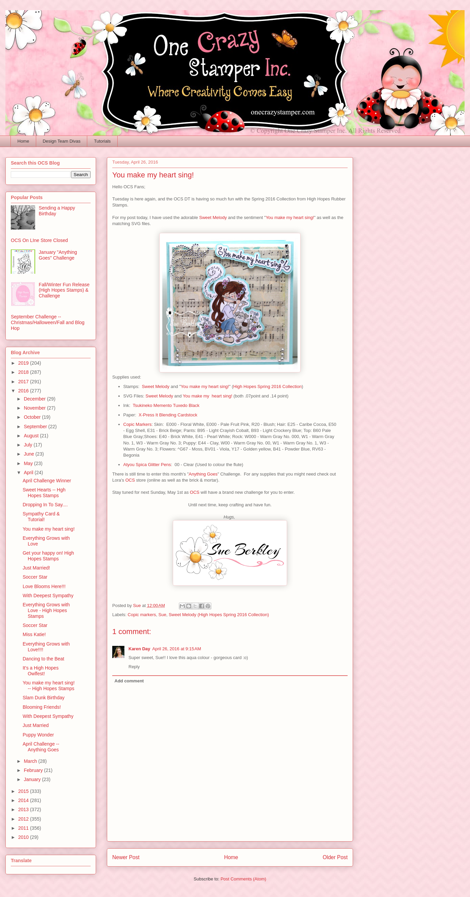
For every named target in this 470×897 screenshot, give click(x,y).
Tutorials (102, 141)
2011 (24, 828)
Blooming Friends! (42, 707)
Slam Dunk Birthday (44, 697)
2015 (24, 791)
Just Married (36, 725)
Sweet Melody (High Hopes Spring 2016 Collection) (219, 614)
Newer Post (126, 857)
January (33, 779)
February (34, 770)
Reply (134, 666)
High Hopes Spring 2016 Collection (267, 386)
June (29, 454)
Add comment (129, 680)
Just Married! (36, 568)
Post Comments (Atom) (243, 878)
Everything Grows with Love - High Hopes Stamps (46, 610)
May (29, 463)
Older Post (335, 857)
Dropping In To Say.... (45, 504)
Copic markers (142, 614)
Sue (162, 614)
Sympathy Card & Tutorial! (41, 516)
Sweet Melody (213, 217)
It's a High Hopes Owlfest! (40, 670)
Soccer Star (35, 577)
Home (23, 141)
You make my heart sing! (290, 217)
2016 (24, 390)
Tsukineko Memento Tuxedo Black (166, 405)
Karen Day (139, 648)
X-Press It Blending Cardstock (168, 414)
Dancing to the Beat (43, 658)
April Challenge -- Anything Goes (41, 746)
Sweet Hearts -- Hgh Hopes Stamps (44, 492)
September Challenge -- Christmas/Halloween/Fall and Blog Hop (48, 322)
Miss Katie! (34, 634)
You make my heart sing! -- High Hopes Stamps (49, 685)
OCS (130, 480)
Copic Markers (137, 424)
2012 (24, 819)
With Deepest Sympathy (48, 595)
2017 (24, 381)
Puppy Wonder (38, 734)
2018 (24, 372)
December (35, 399)
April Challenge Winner (47, 480)
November (35, 408)
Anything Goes (203, 474)
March (31, 761)
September (36, 426)
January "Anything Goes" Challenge (58, 255)
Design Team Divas (61, 141)
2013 (24, 809)
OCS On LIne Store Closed (39, 240)
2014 (24, 800)
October (33, 417)
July (28, 444)
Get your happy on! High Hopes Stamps (48, 555)
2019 (24, 363)
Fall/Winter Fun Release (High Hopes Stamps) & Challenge (64, 290)
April (29, 472)
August (32, 435)
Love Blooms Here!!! (44, 586)
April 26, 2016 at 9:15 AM (176, 648)
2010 (24, 837)
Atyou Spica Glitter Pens (147, 464)
